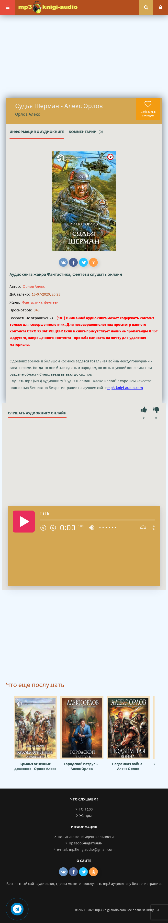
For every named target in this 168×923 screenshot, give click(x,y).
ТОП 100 (86, 809)
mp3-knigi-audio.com (125, 387)
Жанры (85, 815)
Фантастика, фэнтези (68, 274)
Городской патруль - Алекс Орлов (82, 766)
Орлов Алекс (34, 286)
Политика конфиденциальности (86, 836)
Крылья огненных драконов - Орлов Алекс (35, 766)
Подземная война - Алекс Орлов (128, 766)
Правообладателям (85, 843)
